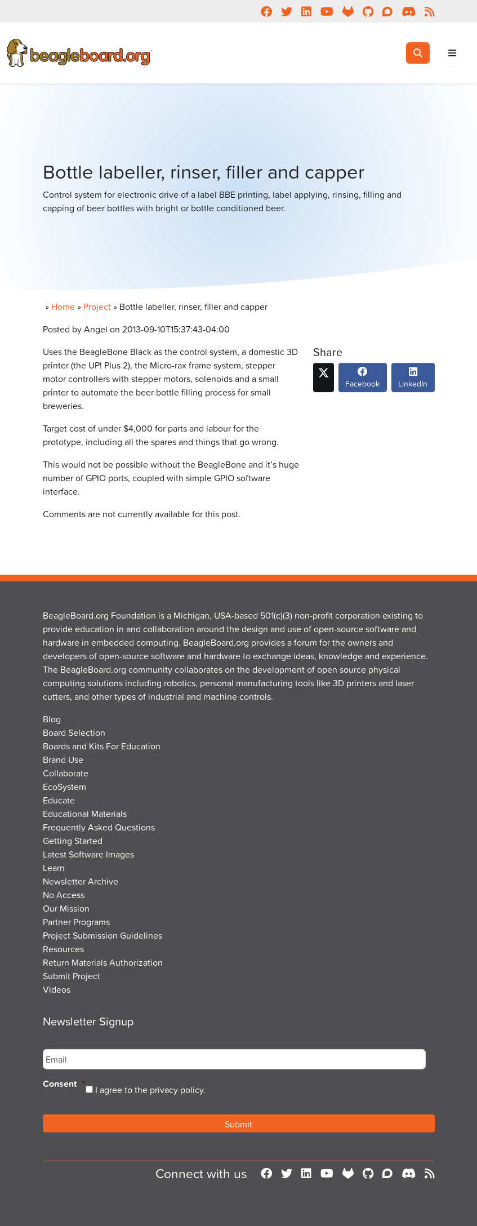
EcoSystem (64, 786)
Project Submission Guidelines (102, 935)
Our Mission (66, 908)
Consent (64, 1084)
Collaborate (65, 773)
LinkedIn (412, 380)
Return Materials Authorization (103, 962)
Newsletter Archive (80, 881)
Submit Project (71, 976)
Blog (52, 719)
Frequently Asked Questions (99, 827)
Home (63, 306)
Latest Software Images (88, 854)
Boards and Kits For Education (102, 746)
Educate (59, 800)
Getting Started (72, 840)
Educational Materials (85, 813)
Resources (63, 949)
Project (97, 306)
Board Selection (74, 732)
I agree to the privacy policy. (150, 1089)
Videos (56, 989)
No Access (63, 895)
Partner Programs (76, 922)
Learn (54, 867)
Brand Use (63, 759)
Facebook (362, 380)
